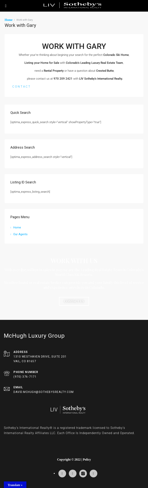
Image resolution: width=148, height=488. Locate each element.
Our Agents (20, 234)
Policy (87, 459)
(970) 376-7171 (24, 376)
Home (17, 227)
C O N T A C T (21, 86)
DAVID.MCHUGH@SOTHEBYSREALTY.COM (43, 391)
